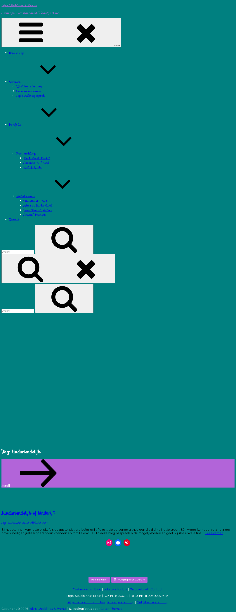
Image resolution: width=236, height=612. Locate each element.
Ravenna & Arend (36, 162)
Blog (97, 589)
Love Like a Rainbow (38, 210)
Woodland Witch (36, 201)
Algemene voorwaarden (86, 602)
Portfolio (43, 124)
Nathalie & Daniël (37, 158)
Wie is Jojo (16, 53)
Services (42, 81)
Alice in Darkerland (38, 205)
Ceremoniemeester (29, 91)
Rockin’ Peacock (35, 214)
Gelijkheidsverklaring (153, 602)
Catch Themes (111, 609)
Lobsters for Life (115, 589)
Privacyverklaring (120, 602)
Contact (14, 219)
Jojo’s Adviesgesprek (30, 95)
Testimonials (82, 589)
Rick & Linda (33, 167)
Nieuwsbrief (139, 589)
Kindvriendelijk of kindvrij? (28, 513)
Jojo (4, 522)
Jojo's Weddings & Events (19, 5)
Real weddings (54, 153)
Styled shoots (53, 196)
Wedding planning (29, 86)
